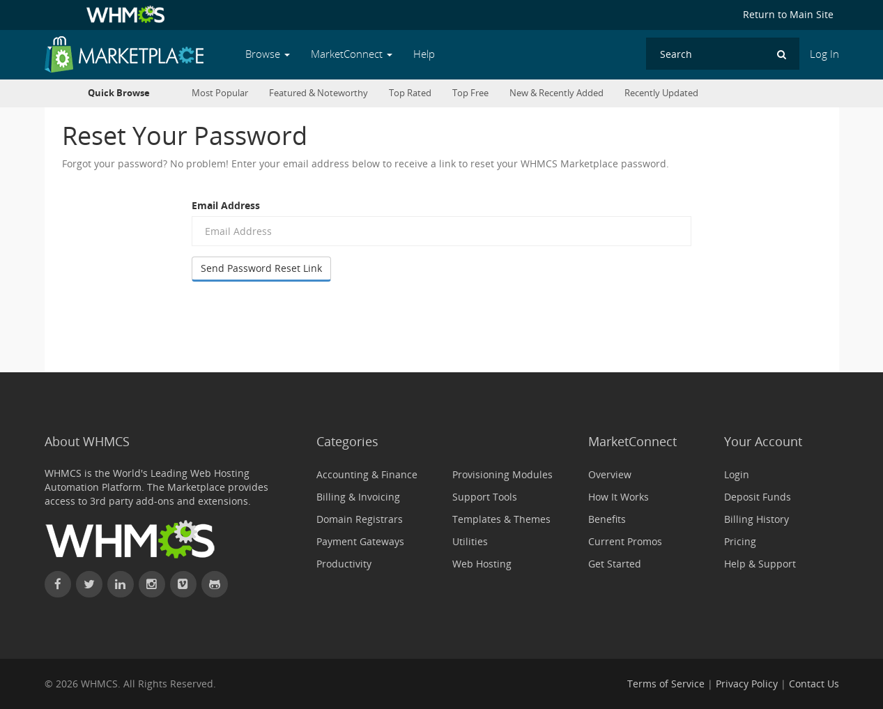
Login (736, 474)
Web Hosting (482, 563)
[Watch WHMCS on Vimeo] (183, 584)
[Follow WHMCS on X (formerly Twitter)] (89, 584)
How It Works (618, 496)
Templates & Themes (501, 519)
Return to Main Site (788, 14)
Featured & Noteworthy (318, 93)
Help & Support (760, 563)
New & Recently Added (556, 93)
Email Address (226, 205)
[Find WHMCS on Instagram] (152, 584)
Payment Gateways (360, 541)
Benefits (607, 519)
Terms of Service (666, 683)
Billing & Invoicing (358, 496)
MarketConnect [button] (351, 54)
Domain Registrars (359, 519)
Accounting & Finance (366, 474)
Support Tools (484, 496)
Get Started (614, 563)
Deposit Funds (757, 496)
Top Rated (410, 93)
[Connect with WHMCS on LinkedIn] (120, 584)
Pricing (740, 541)
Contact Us (814, 683)
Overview (609, 474)
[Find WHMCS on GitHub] (214, 584)
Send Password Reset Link (261, 268)
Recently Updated (661, 93)
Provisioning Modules (502, 474)
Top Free (470, 93)
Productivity (343, 563)
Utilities (470, 541)
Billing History (756, 519)
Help (424, 54)
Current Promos (625, 541)
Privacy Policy (747, 683)
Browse (267, 54)
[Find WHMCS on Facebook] (58, 584)
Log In (824, 54)
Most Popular (220, 93)
